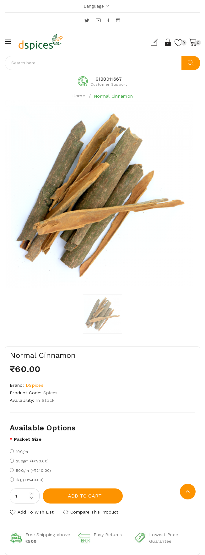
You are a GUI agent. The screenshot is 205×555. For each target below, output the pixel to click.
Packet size (28, 439)
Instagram (118, 20)
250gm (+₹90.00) (29, 461)
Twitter (87, 20)
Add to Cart (85, 496)
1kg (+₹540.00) (27, 479)
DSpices (34, 385)
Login (168, 42)
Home (78, 95)
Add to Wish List (36, 512)
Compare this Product (94, 512)
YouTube (98, 20)
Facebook (108, 20)
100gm (19, 451)
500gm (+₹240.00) (30, 470)
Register (157, 42)
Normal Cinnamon (113, 96)
